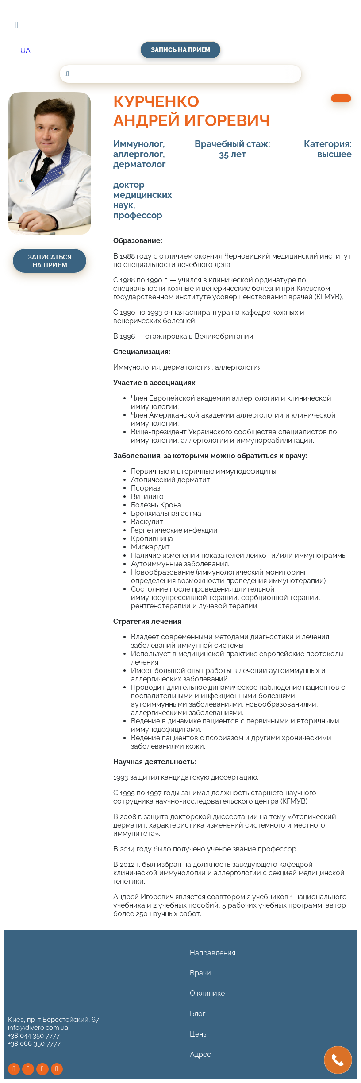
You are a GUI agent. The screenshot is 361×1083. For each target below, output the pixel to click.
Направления (212, 953)
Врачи (200, 975)
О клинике (207, 996)
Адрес (200, 1060)
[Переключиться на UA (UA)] (25, 51)
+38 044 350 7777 (34, 1036)
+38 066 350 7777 (34, 1044)
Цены (199, 1038)
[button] (16, 25)
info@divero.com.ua (38, 1028)
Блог (197, 1017)
